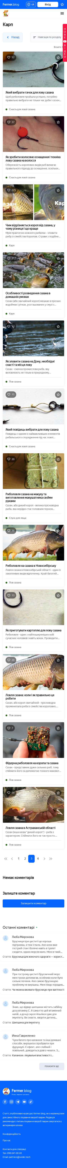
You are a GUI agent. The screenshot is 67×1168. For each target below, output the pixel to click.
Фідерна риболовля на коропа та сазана (32, 763)
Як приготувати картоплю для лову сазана (33, 630)
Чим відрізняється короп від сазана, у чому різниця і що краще (30, 227)
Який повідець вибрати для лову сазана (32, 429)
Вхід (48, 4)
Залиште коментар (19, 893)
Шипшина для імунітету (26, 1022)
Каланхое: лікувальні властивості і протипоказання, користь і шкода (31, 1055)
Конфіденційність (12, 1134)
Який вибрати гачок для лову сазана (30, 92)
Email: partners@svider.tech (16, 1157)
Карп (11, 245)
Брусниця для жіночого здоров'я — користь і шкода (37, 956)
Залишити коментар (33, 903)
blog (11, 4)
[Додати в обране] (58, 57)
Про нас (7, 1140)
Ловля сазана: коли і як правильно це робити (30, 696)
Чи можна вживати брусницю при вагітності (38, 989)
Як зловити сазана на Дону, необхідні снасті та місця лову (30, 363)
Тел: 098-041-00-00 (12, 1153)
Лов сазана (15, 381)
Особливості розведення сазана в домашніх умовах (28, 295)
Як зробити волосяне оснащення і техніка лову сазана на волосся (33, 158)
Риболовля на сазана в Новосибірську (31, 565)
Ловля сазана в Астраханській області (30, 828)
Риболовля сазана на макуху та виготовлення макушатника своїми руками (29, 498)
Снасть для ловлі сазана (22, 109)
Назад (4, 12)
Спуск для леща (17, 518)
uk (31, 5)
